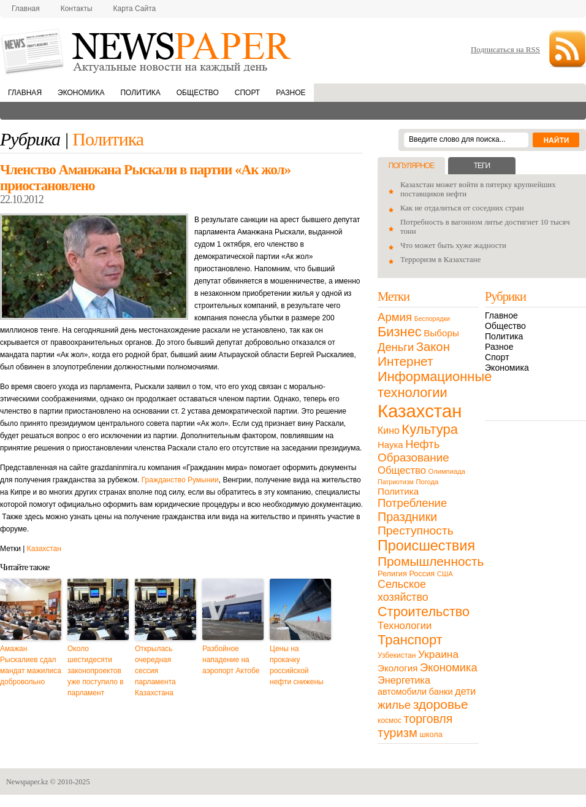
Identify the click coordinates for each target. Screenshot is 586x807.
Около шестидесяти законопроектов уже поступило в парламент (95, 670)
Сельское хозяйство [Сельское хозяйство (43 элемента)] (403, 590)
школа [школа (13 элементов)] (431, 734)
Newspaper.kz (27, 782)
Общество (198, 92)
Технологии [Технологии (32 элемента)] (405, 625)
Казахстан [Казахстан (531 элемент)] (420, 411)
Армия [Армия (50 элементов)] (395, 317)
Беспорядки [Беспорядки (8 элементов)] (432, 318)
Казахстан (44, 548)
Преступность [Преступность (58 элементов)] (416, 530)
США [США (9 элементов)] (445, 573)
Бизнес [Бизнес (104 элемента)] (400, 331)
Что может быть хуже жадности (453, 245)
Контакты (77, 8)
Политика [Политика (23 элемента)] (398, 491)
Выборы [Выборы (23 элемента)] (441, 333)
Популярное (411, 165)
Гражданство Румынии (180, 480)
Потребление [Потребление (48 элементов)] (412, 502)
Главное (501, 315)
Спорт (247, 92)
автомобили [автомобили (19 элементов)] (402, 692)
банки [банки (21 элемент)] (441, 692)
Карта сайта (134, 8)
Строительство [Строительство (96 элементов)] (424, 611)
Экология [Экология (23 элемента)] (397, 668)
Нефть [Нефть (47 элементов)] (422, 444)
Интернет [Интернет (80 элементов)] (405, 361)
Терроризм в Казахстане (440, 259)
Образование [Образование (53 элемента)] (413, 457)
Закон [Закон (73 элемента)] (433, 346)
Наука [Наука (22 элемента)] (390, 444)
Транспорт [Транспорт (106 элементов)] (410, 639)
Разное (290, 92)
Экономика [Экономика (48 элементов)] (449, 667)
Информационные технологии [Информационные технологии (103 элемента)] (435, 384)
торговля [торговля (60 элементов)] (428, 718)
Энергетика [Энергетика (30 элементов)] (404, 679)
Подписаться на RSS (505, 49)
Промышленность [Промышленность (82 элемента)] (431, 561)
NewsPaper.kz (147, 50)
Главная (26, 8)
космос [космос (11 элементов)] (389, 720)
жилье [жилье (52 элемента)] (394, 704)
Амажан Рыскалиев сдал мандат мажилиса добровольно (30, 665)
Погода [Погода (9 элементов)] (427, 481)
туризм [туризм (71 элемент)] (397, 732)
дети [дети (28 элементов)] (465, 691)
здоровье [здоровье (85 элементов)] (440, 704)
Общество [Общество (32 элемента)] (402, 470)
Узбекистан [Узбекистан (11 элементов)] (397, 655)
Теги (482, 165)
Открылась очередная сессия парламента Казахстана (155, 670)
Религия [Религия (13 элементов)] (392, 573)
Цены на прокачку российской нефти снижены (297, 665)
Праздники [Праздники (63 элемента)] (407, 516)
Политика (140, 92)
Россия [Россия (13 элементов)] (422, 573)
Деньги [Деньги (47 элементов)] (396, 347)
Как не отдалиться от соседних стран (462, 208)
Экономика (81, 92)
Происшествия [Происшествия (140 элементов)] (426, 546)
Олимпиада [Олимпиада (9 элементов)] (446, 471)
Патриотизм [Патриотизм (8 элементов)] (396, 481)
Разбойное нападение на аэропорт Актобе (230, 659)
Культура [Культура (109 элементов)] (429, 429)
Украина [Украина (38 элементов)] (438, 654)
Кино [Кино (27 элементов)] (389, 430)
